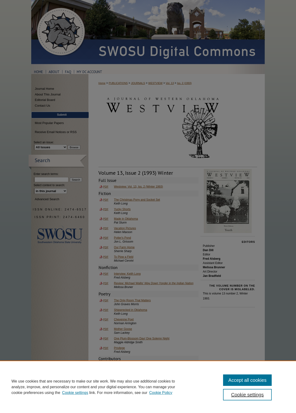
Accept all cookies (247, 380)
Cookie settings (75, 393)
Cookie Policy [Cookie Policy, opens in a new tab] (160, 393)
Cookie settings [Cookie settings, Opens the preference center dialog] (247, 394)
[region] (148, 387)
